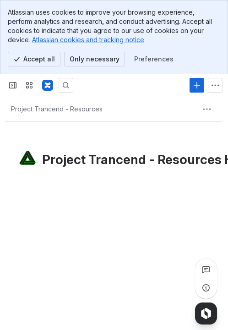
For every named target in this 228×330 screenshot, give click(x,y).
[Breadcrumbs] (57, 109)
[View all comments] (206, 269)
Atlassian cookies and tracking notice (88, 40)
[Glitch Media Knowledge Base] (47, 85)
